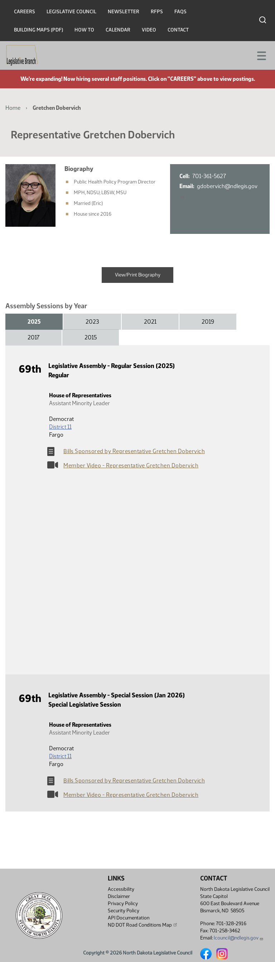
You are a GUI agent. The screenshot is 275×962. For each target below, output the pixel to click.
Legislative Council (71, 12)
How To (84, 30)
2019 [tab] (208, 321)
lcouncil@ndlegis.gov (239, 938)
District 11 (60, 426)
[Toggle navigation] (261, 55)
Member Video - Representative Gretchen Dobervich (130, 465)
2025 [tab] (34, 321)
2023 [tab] (92, 321)
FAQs (180, 12)
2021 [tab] (150, 321)
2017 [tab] (33, 337)
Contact (178, 30)
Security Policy (123, 911)
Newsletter (123, 12)
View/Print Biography (137, 275)
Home (12, 107)
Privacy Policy (123, 903)
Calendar (118, 30)
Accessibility (121, 889)
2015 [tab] (91, 337)
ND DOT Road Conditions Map (143, 925)
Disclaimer (119, 896)
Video (149, 30)
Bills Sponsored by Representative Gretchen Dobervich (134, 451)
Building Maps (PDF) (38, 30)
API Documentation (128, 918)
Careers (24, 12)
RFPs (157, 12)
